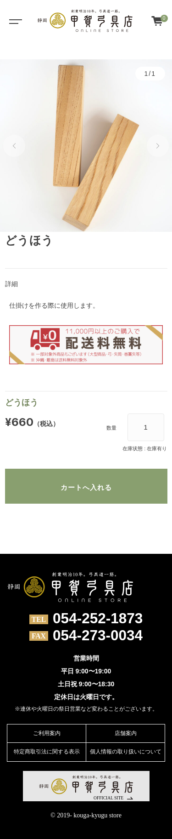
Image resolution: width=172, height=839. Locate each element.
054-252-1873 (98, 618)
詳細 (11, 283)
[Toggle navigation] (14, 20)
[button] (14, 146)
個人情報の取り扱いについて (125, 751)
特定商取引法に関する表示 (47, 751)
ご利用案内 (47, 733)
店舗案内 (126, 733)
